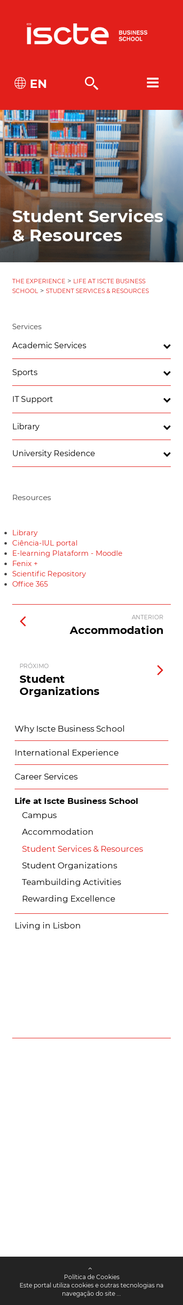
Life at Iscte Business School (76, 801)
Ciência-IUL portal (45, 543)
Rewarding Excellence (68, 899)
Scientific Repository (49, 573)
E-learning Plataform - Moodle (67, 553)
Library (25, 532)
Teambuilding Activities (71, 882)
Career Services (46, 776)
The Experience (38, 281)
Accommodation (58, 832)
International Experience (67, 753)
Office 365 (30, 584)
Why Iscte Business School (70, 729)
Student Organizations (69, 865)
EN (36, 84)
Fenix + (25, 563)
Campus (39, 815)
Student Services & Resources (97, 291)
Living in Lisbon (48, 925)
